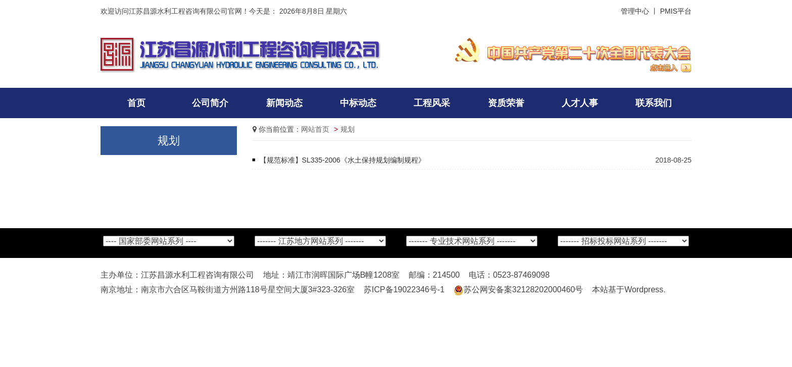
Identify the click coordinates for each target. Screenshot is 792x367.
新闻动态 (284, 103)
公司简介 (210, 103)
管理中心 (635, 11)
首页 (136, 103)
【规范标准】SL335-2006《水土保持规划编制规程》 (342, 160)
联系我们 (653, 103)
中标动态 (358, 103)
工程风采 (432, 103)
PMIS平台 (675, 11)
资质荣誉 (506, 103)
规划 (347, 129)
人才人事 (580, 103)
